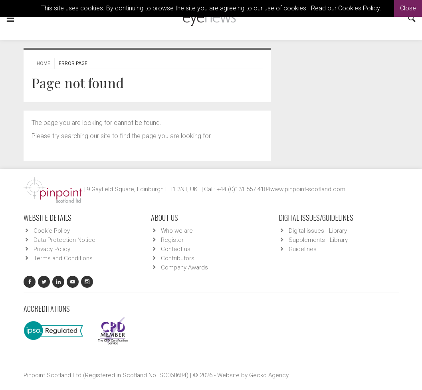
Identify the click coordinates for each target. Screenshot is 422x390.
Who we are (177, 230)
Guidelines (303, 249)
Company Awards (184, 267)
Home (43, 63)
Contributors (177, 258)
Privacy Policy (52, 249)
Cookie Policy (52, 230)
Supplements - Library (318, 240)
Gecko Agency (269, 375)
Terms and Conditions (63, 258)
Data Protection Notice (64, 240)
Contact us (175, 249)
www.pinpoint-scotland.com (307, 189)
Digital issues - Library (318, 230)
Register (172, 240)
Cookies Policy (359, 8)
